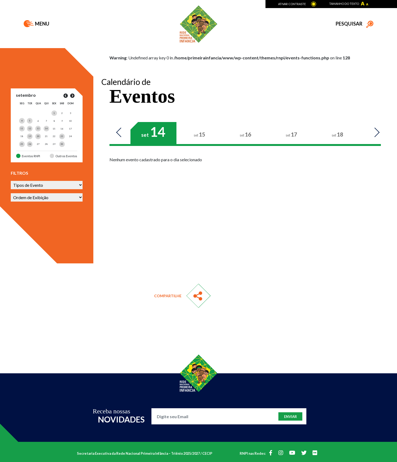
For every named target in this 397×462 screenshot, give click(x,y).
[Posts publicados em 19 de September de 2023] (30, 136)
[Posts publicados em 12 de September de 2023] (30, 128)
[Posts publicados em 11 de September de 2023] (22, 128)
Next (374, 132)
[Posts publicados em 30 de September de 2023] (62, 144)
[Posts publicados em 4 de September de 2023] (22, 120)
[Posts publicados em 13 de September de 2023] (38, 128)
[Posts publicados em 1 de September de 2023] (54, 113)
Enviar (290, 416)
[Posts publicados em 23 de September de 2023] (62, 136)
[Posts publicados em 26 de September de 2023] (30, 144)
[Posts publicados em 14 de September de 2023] (46, 128)
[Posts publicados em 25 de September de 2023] (22, 144)
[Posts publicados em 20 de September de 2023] (38, 136)
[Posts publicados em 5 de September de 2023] (30, 120)
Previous (121, 132)
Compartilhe (168, 295)
